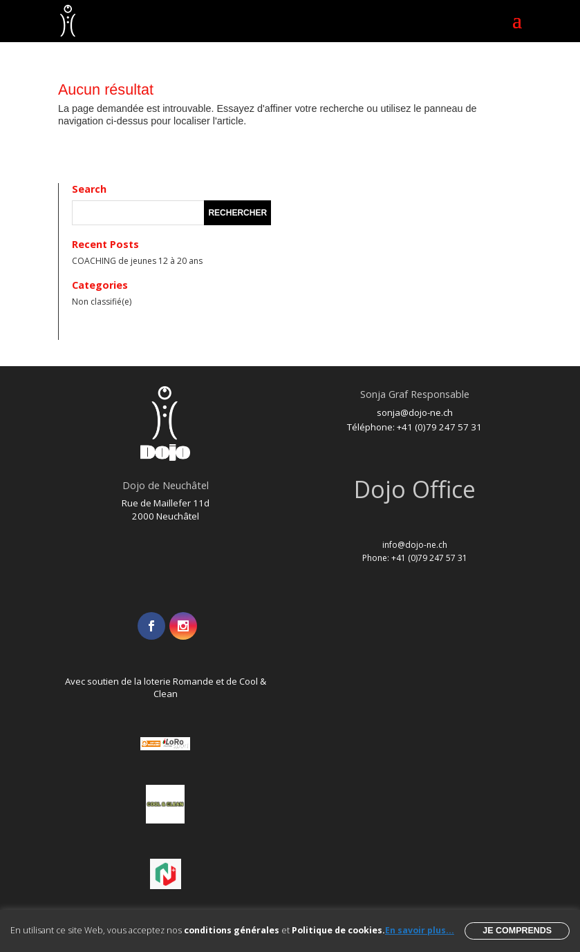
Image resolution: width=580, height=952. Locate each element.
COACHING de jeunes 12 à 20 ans (137, 261)
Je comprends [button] (517, 930)
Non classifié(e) (101, 301)
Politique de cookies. (338, 930)
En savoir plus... (419, 930)
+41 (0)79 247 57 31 (439, 427)
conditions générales (231, 930)
